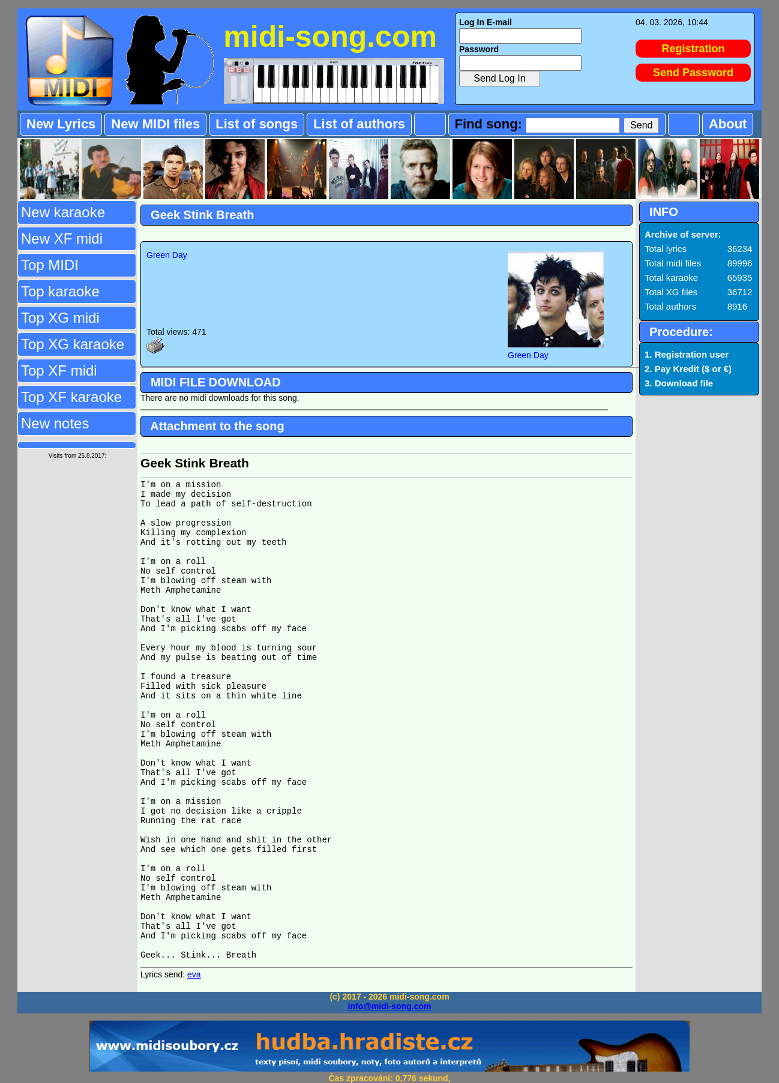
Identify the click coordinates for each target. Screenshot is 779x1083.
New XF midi (62, 238)
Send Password (693, 73)
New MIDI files (155, 123)
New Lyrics (60, 123)
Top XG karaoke (72, 344)
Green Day (166, 255)
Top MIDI (50, 265)
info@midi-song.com (390, 1006)
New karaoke (63, 212)
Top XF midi (59, 370)
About (728, 123)
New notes (55, 423)
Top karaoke (60, 291)
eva (194, 974)
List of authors (359, 123)
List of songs (256, 123)
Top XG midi (60, 318)
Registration (693, 49)
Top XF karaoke (71, 397)
